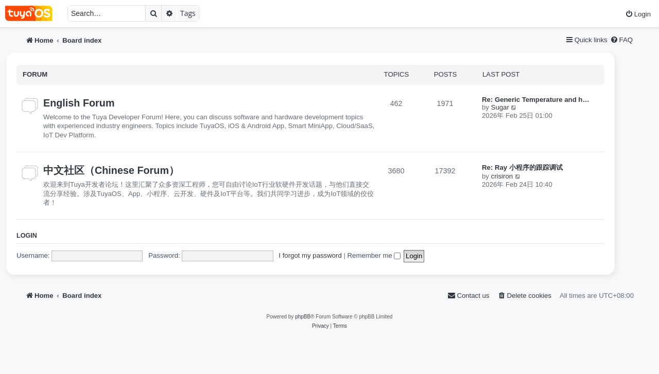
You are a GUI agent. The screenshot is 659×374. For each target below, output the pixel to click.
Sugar (500, 107)
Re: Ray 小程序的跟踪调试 (522, 167)
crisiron (502, 176)
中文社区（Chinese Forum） (111, 170)
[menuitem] (638, 14)
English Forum (78, 103)
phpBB (302, 316)
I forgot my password (310, 255)
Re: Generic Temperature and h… (535, 99)
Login (26, 235)
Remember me (374, 255)
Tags (188, 13)
